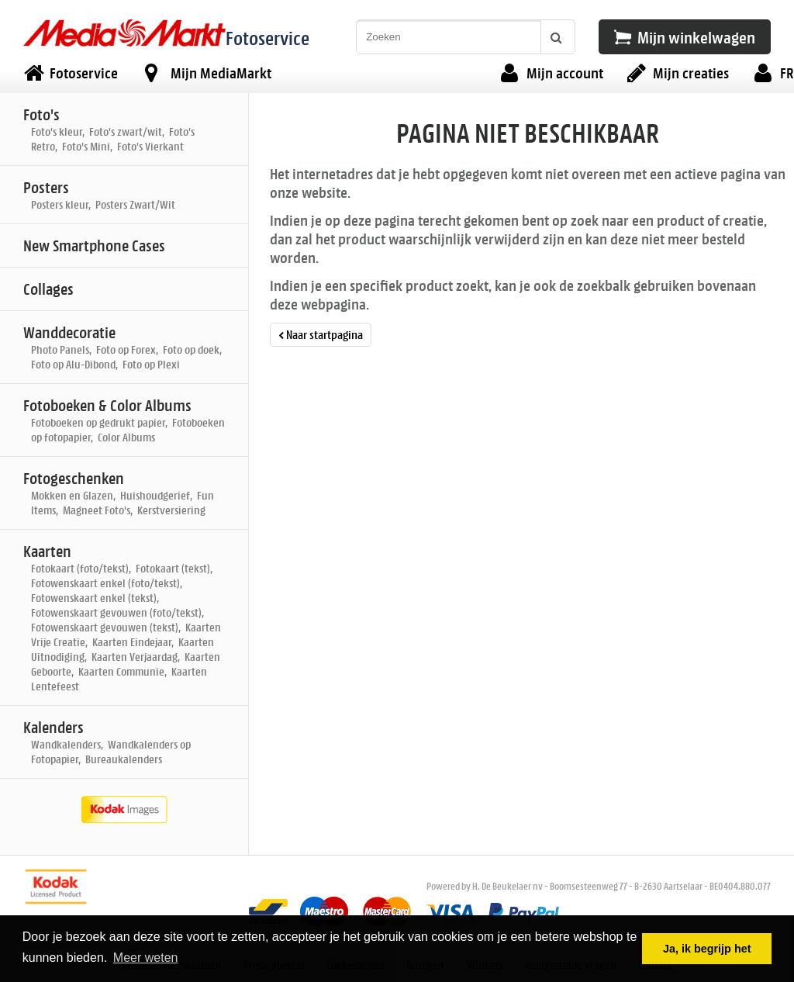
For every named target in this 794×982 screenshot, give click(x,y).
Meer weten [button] (145, 957)
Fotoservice (267, 37)
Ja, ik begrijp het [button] (707, 948)
